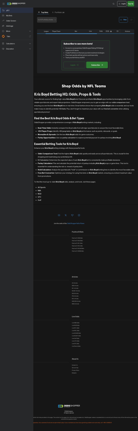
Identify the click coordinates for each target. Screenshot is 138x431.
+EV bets (62, 109)
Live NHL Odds (75, 330)
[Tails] (16, 36)
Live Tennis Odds (76, 346)
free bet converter (111, 109)
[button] (16, 31)
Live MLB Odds (75, 325)
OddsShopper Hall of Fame (75, 223)
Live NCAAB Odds (76, 333)
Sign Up (130, 4)
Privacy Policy (75, 370)
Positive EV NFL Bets (77, 243)
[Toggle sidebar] (3, 3)
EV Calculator (43, 160)
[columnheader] (40, 31)
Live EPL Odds (75, 343)
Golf (39, 200)
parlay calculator (69, 137)
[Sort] (111, 31)
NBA (39, 190)
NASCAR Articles (76, 301)
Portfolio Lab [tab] (58, 12)
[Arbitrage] (16, 26)
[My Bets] (16, 15)
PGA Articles (75, 296)
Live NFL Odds (75, 328)
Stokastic (74, 373)
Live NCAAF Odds (76, 336)
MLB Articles (75, 293)
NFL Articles (75, 288)
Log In (121, 4)
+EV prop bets (64, 131)
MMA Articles (75, 304)
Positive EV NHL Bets (77, 246)
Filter (123, 19)
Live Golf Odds (75, 338)
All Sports (41, 187)
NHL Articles (75, 298)
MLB (39, 193)
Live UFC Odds (75, 341)
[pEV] (16, 10)
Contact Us (75, 365)
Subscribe (97, 65)
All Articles (75, 283)
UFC (39, 197)
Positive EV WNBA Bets (78, 251)
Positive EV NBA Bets (77, 238)
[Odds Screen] (16, 20)
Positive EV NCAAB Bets (78, 248)
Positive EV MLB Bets (77, 240)
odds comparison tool (120, 102)
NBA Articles (75, 285)
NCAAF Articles (76, 291)
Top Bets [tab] (43, 12)
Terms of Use (75, 368)
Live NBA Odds (75, 323)
